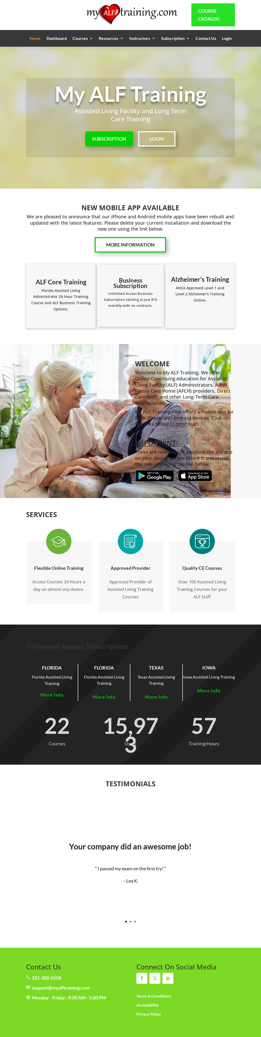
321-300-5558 (46, 978)
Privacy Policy (148, 1014)
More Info (51, 695)
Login (227, 39)
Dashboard (56, 39)
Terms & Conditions (153, 996)
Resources (108, 39)
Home (35, 39)
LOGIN (157, 139)
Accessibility (147, 1005)
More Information (130, 245)
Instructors (139, 39)
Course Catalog (209, 15)
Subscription (173, 39)
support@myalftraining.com (61, 988)
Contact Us (206, 39)
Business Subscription (130, 283)
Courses (80, 39)
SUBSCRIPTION (109, 139)
